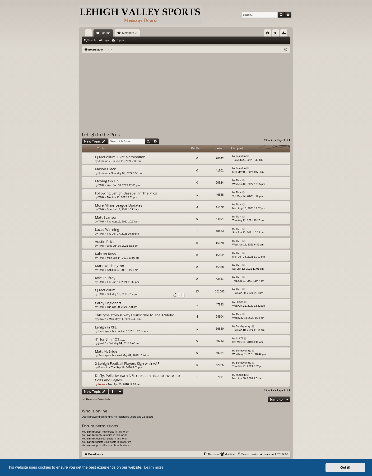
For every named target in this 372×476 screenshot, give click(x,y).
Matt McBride (106, 351)
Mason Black (105, 168)
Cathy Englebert (108, 302)
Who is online (94, 411)
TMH (101, 185)
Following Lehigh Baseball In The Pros (126, 193)
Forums (105, 33)
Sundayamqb (106, 331)
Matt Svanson (106, 217)
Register (121, 40)
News (101, 384)
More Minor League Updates (118, 205)
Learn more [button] (153, 467)
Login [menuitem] (276, 34)
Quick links (89, 34)
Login (105, 40)
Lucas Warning (107, 229)
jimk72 (102, 319)
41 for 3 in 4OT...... (110, 339)
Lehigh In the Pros (101, 134)
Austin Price (105, 241)
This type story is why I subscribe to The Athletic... (136, 315)
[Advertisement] (186, 88)
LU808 (239, 302)
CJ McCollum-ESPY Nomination (120, 156)
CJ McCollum (105, 289)
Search (91, 40)
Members (128, 33)
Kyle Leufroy (105, 277)
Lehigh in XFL (106, 327)
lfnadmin (103, 367)
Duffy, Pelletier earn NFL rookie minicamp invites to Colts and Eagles (137, 377)
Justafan (103, 161)
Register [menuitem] (284, 34)
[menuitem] (267, 33)
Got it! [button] (345, 467)
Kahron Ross (105, 253)
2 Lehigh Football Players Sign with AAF (127, 363)
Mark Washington (109, 265)
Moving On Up (107, 181)
